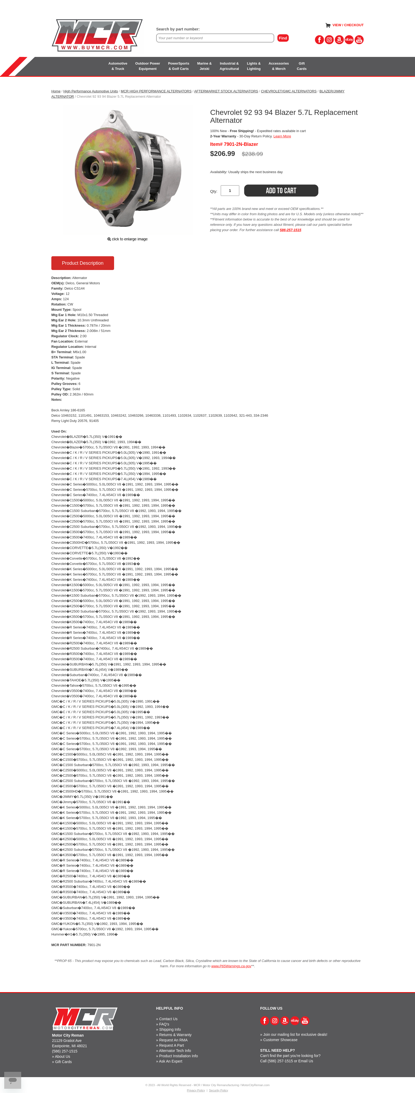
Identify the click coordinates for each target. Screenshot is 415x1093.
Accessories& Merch (279, 66)
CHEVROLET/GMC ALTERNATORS (289, 91)
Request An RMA (173, 1040)
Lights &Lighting (254, 66)
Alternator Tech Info (175, 1051)
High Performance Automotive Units (91, 91)
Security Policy (218, 1090)
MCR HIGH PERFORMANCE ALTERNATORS (156, 91)
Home (56, 91)
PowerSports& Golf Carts (178, 66)
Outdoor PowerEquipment (147, 66)
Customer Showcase (280, 1040)
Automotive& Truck (118, 66)
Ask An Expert (170, 1061)
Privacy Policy (196, 1090)
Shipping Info (170, 1029)
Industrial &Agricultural (229, 66)
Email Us (305, 1061)
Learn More (282, 136)
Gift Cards (63, 1062)
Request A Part (171, 1045)
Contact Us (168, 1019)
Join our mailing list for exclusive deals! (295, 1034)
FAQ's (164, 1024)
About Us (62, 1056)
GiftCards (302, 66)
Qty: (214, 191)
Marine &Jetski (204, 66)
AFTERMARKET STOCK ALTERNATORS (226, 91)
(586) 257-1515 (65, 1051)
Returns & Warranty (175, 1035)
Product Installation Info (178, 1056)
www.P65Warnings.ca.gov (231, 966)
